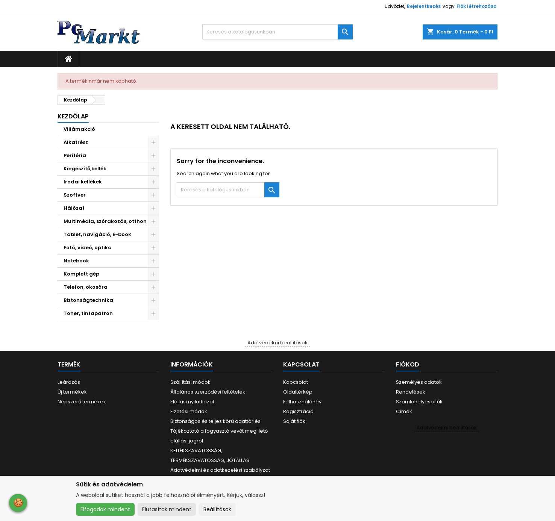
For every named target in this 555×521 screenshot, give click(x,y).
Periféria (75, 155)
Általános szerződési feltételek (207, 391)
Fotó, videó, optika (88, 247)
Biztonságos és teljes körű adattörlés (215, 421)
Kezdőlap (73, 116)
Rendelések (410, 391)
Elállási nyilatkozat (192, 401)
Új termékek (72, 391)
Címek (404, 411)
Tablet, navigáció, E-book (97, 234)
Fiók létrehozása (476, 6)
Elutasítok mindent (166, 509)
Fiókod (407, 364)
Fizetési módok (188, 411)
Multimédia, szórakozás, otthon (105, 221)
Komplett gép (81, 273)
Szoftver (75, 194)
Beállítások (217, 509)
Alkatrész (76, 142)
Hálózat (74, 208)
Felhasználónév (302, 401)
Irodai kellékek (83, 181)
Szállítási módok (190, 382)
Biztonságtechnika (88, 300)
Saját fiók (294, 421)
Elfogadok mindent (105, 509)
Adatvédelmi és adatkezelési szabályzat (220, 470)
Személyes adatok (419, 382)
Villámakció (79, 129)
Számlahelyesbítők (419, 401)
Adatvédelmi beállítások (277, 342)
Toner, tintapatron (88, 313)
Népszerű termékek (82, 401)
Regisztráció (298, 411)
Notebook (76, 260)
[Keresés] (277, 31)
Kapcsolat (295, 382)
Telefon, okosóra (86, 287)
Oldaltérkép (297, 391)
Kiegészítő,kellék (85, 168)
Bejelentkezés (424, 6)
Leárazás (69, 382)
